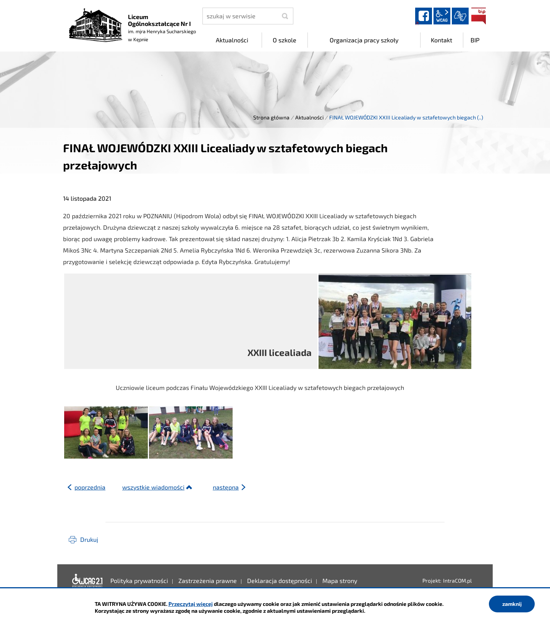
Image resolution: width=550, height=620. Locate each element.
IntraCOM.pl (457, 580)
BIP (478, 16)
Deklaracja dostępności (87, 580)
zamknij (512, 604)
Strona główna (271, 117)
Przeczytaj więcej (190, 604)
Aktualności (309, 117)
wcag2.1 (442, 16)
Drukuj (89, 539)
